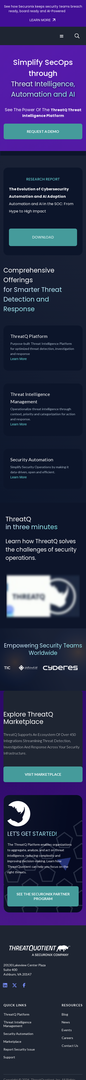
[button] (61, 35)
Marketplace (12, 1041)
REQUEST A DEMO (43, 131)
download (43, 237)
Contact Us (70, 1046)
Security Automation (18, 1034)
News (66, 1022)
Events (67, 1030)
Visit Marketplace (43, 774)
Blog (65, 1014)
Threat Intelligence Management (17, 1024)
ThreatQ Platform (16, 1014)
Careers (67, 1038)
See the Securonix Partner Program (43, 896)
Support (9, 1057)
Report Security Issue (19, 1049)
